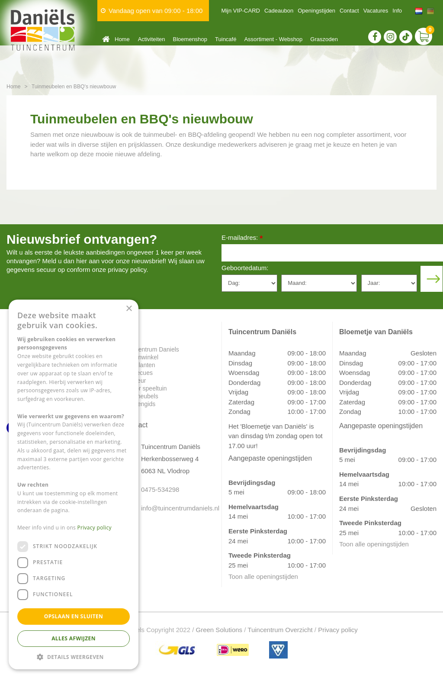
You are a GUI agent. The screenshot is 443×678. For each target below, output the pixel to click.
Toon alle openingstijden (263, 576)
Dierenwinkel (141, 357)
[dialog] (73, 484)
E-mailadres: (242, 238)
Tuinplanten (139, 365)
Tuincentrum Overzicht (279, 629)
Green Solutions (219, 629)
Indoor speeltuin (145, 388)
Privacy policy (338, 629)
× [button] (128, 309)
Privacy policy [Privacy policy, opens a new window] (94, 527)
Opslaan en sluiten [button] (73, 616)
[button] (73, 656)
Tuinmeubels (141, 396)
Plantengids (139, 403)
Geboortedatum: (245, 267)
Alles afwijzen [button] (73, 638)
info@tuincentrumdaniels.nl (175, 508)
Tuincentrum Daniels (151, 349)
